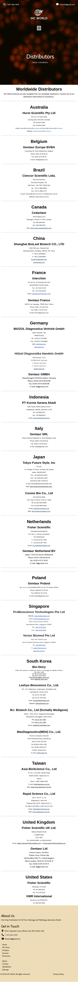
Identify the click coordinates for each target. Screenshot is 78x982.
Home (34, 62)
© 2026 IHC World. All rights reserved (15, 974)
